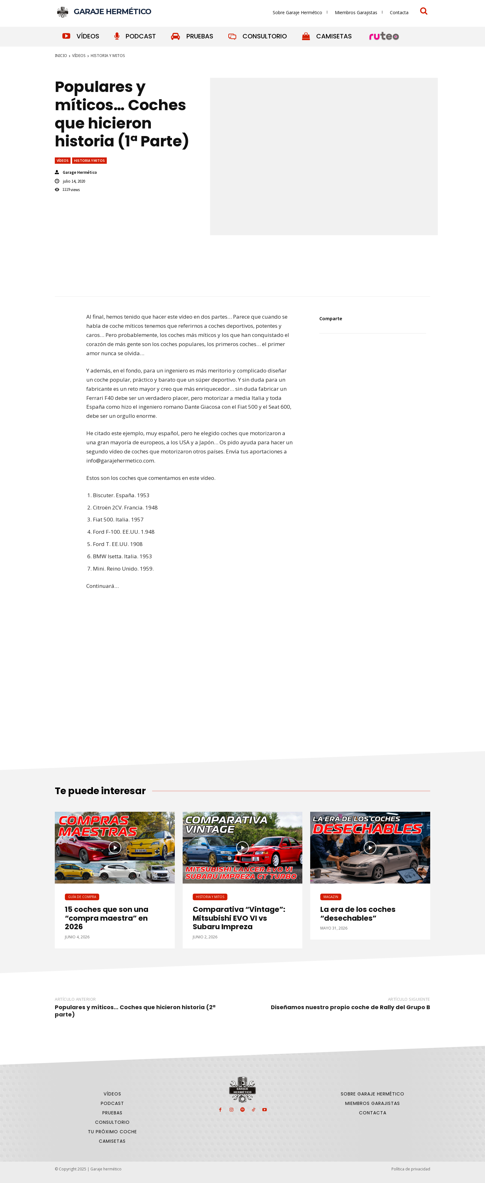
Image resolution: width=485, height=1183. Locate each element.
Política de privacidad (410, 1169)
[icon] (424, 11)
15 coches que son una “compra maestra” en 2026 (106, 918)
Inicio (61, 55)
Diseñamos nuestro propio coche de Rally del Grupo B (350, 1007)
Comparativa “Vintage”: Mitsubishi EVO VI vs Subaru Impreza (239, 918)
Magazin (330, 897)
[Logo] (103, 12)
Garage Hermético (80, 172)
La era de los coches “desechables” (358, 913)
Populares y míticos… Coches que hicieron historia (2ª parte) (135, 1010)
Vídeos (79, 55)
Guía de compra (82, 897)
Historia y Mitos (108, 55)
